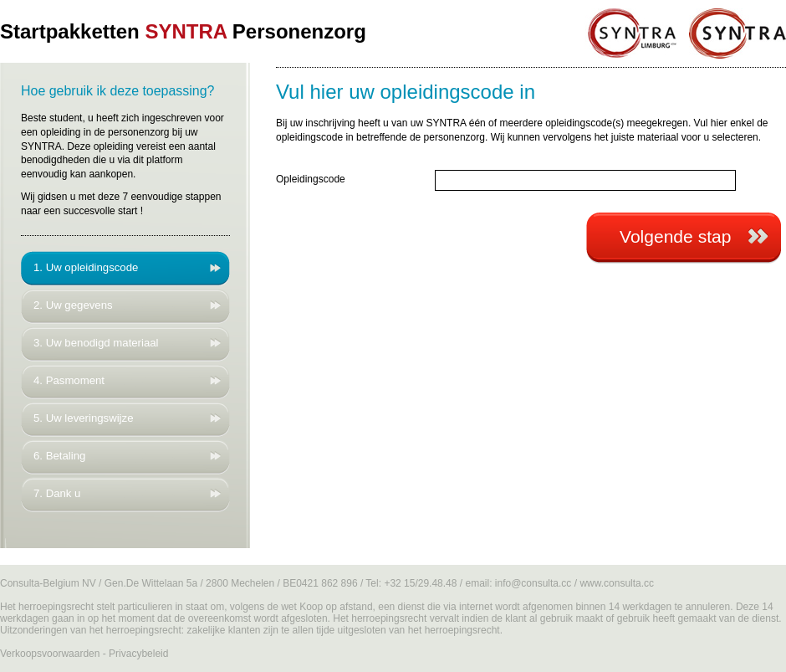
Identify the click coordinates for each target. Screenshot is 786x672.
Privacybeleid (138, 653)
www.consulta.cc (616, 583)
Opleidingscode (310, 179)
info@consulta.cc (533, 583)
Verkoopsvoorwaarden (50, 653)
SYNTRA (632, 33)
